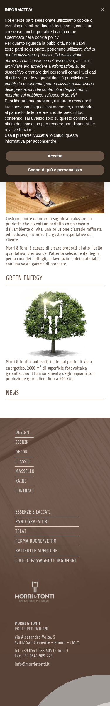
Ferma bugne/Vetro (35, 541)
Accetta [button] (55, 156)
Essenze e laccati (32, 512)
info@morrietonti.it (32, 664)
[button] (102, 9)
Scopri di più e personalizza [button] (55, 169)
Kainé (21, 481)
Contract (24, 491)
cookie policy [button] (46, 37)
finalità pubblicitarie (69, 78)
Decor (21, 452)
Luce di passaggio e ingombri (45, 560)
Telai (20, 531)
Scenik (21, 442)
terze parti (14, 49)
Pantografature (32, 521)
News (12, 392)
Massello (24, 471)
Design (22, 432)
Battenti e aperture (36, 551)
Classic (22, 461)
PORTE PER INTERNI (31, 626)
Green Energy (24, 278)
